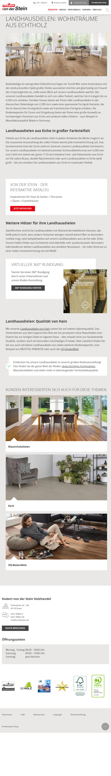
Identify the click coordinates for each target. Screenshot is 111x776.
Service (62, 10)
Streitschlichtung (78, 714)
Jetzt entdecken (22, 208)
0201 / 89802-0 (40, 3)
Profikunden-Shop (78, 3)
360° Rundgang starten (28, 287)
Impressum (7, 714)
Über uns (97, 10)
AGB (23, 714)
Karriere (86, 10)
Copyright (57, 714)
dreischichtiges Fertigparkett (78, 366)
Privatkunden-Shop (99, 3)
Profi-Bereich (74, 10)
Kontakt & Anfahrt (58, 3)
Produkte (52, 10)
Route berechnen (15, 628)
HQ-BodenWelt (70, 349)
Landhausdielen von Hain (35, 328)
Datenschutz (39, 714)
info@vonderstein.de (20, 620)
